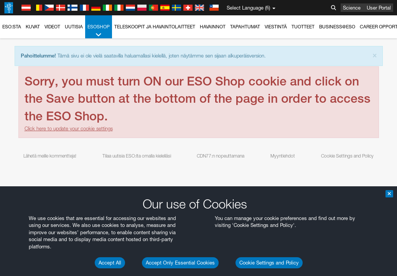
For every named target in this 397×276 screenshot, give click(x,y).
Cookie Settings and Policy (269, 263)
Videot (52, 27)
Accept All (110, 263)
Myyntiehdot (282, 156)
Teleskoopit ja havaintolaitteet (154, 27)
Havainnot (213, 27)
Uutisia (74, 27)
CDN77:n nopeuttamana (220, 156)
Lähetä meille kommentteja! (49, 156)
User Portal (379, 8)
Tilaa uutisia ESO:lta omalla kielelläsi (136, 156)
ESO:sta (11, 27)
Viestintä (276, 27)
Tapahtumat (245, 27)
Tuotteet (303, 27)
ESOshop (98, 31)
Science (352, 8)
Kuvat (33, 27)
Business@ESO (337, 27)
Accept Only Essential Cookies (180, 263)
